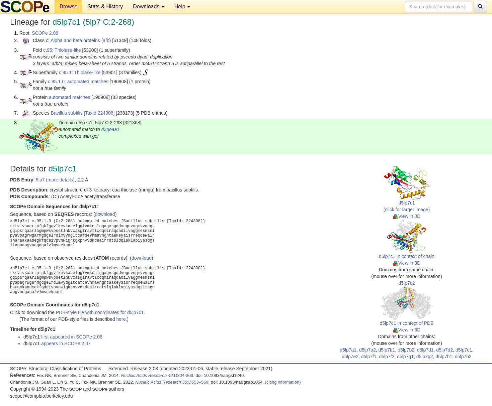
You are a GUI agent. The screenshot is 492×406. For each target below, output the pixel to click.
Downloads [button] (148, 6)
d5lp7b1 (387, 350)
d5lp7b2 (406, 350)
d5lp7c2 (406, 283)
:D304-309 (157, 375)
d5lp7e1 (464, 350)
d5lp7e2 (350, 356)
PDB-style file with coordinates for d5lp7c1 (100, 312)
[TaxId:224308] (99, 113)
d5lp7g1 (405, 356)
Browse (68, 6)
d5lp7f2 (386, 356)
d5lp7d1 (425, 350)
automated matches (69, 97)
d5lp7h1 (443, 356)
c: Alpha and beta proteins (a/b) (78, 40)
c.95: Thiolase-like (62, 50)
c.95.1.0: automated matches (78, 81)
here (121, 319)
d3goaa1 (110, 129)
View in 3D (407, 216)
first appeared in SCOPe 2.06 (71, 337)
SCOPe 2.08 (45, 33)
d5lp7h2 (463, 356)
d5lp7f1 (369, 356)
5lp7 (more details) (55, 179)
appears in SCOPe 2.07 (66, 343)
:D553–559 (172, 382)
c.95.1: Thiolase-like (79, 72)
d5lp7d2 (444, 350)
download (105, 214)
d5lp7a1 (348, 350)
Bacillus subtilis (67, 113)
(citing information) (283, 382)
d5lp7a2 (367, 350)
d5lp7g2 (424, 356)
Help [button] (182, 6)
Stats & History (105, 6)
